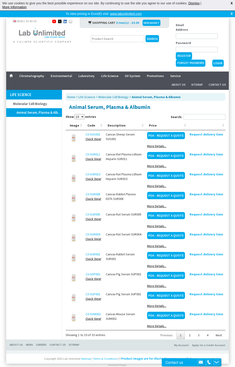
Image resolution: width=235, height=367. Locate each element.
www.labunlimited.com (126, 14)
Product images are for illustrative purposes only (155, 351)
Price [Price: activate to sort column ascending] (153, 118)
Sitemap (197, 77)
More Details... (156, 139)
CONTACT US (58, 337)
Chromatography (31, 68)
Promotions (155, 68)
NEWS (29, 337)
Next (219, 328)
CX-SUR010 (93, 167)
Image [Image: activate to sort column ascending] (74, 118)
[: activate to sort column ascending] (206, 118)
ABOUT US (16, 337)
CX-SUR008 (93, 187)
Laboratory (86, 68)
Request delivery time (206, 127)
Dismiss (194, 3)
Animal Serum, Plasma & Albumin (39, 105)
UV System (132, 68)
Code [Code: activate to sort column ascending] (91, 118)
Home (71, 90)
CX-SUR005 (93, 207)
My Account (181, 337)
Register (184, 48)
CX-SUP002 (93, 267)
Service (175, 68)
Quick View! (93, 132)
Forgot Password (190, 56)
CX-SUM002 (93, 307)
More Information (14, 7)
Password (183, 35)
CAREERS (41, 337)
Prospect (122, 358)
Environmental (61, 68)
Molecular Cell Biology (30, 96)
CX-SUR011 (93, 147)
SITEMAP (74, 337)
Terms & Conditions (105, 351)
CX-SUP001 (93, 287)
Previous (166, 328)
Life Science (109, 68)
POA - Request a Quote (166, 128)
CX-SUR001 (93, 247)
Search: (198, 109)
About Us (178, 77)
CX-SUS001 (93, 127)
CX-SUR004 (93, 227)
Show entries (81, 109)
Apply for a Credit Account (208, 337)
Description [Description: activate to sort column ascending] (117, 118)
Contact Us (217, 77)
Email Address (182, 20)
